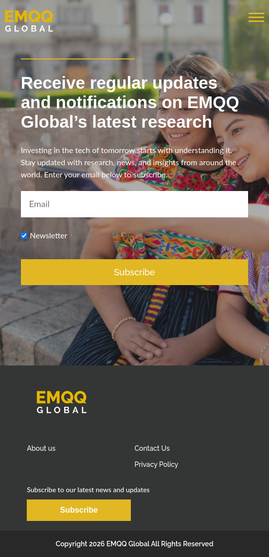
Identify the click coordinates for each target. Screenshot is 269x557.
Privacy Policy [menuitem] (156, 464)
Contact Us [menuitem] (151, 448)
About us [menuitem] (41, 448)
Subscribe (79, 510)
